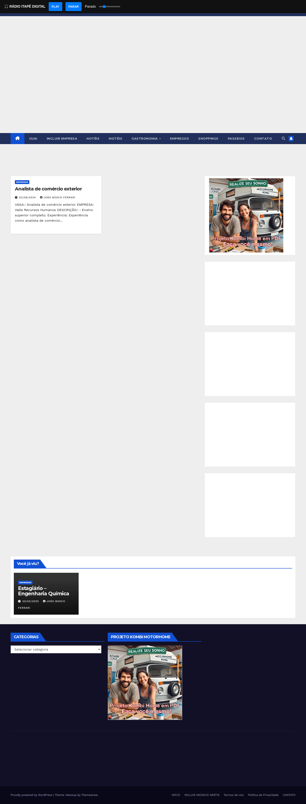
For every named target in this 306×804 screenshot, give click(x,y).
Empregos (22, 182)
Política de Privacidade (263, 795)
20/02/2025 (31, 601)
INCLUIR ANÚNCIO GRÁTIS (202, 795)
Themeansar (89, 795)
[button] (283, 138)
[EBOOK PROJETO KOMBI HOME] (246, 215)
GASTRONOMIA (145, 138)
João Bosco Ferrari (58, 197)
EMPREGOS (179, 138)
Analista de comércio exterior (48, 189)
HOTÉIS (92, 138)
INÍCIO (176, 795)
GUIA (33, 138)
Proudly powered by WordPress (32, 795)
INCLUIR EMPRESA (62, 138)
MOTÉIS (115, 138)
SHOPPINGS (208, 138)
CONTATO (263, 138)
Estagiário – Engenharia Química (43, 591)
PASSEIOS (236, 138)
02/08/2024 (28, 197)
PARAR (73, 6)
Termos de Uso (234, 795)
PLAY (55, 6)
